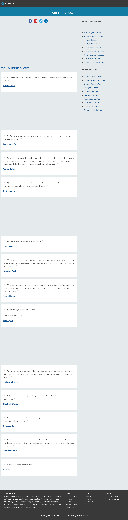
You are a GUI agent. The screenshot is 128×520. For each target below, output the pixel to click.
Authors (88, 496)
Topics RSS (71, 507)
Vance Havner (9, 296)
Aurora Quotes (90, 40)
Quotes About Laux (92, 77)
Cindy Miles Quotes (92, 47)
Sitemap (89, 502)
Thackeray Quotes (92, 91)
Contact (69, 502)
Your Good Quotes (92, 99)
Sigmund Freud (10, 451)
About (69, 499)
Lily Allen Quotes (91, 95)
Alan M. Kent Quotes (93, 29)
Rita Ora (6, 469)
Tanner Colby (9, 169)
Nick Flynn (8, 321)
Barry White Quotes (92, 44)
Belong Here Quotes (93, 110)
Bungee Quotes (91, 88)
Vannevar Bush (9, 271)
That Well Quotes (91, 102)
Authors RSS (71, 504)
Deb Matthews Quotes (94, 51)
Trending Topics (112, 499)
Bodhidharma (9, 191)
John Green (8, 246)
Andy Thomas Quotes (93, 36)
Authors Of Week (112, 496)
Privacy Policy (72, 496)
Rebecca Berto (10, 426)
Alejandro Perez (10, 382)
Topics (88, 499)
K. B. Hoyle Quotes (92, 58)
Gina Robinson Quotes (94, 55)
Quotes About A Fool (93, 84)
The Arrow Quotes (92, 106)
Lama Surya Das (10, 144)
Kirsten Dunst (9, 86)
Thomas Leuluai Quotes (94, 62)
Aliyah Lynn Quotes (92, 32)
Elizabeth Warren (10, 404)
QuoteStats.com (63, 515)
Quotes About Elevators (94, 80)
